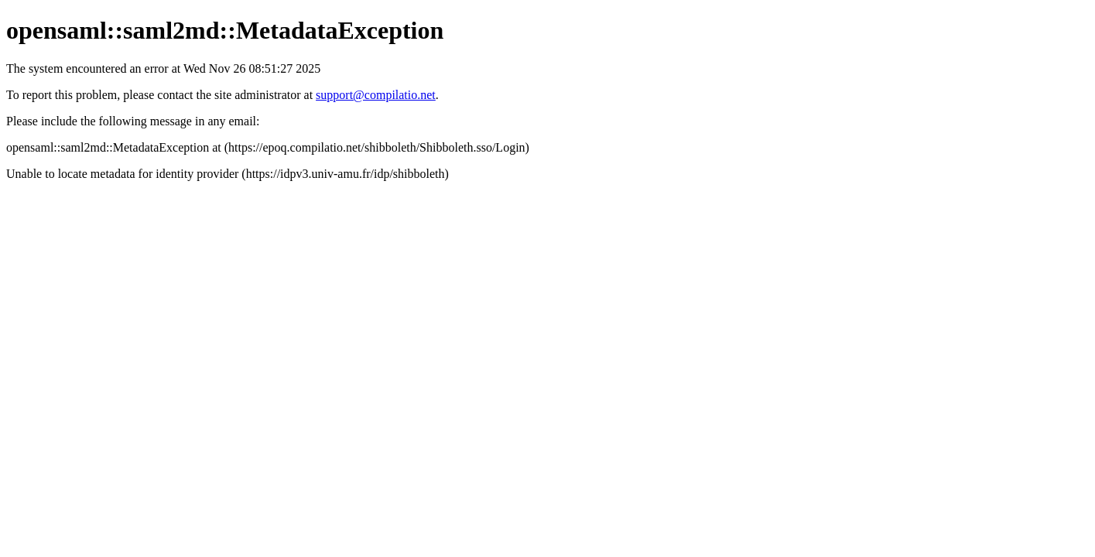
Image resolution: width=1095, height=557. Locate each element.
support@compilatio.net (376, 94)
